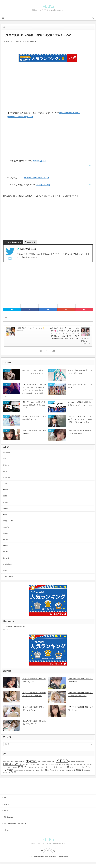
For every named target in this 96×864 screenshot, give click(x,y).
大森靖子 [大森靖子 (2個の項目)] (10, 770)
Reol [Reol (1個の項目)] (77, 761)
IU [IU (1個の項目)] (55, 761)
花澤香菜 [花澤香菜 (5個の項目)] (79, 769)
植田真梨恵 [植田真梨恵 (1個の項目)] (29, 770)
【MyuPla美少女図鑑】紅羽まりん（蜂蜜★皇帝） (80, 680)
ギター (5, 570)
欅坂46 (5, 533)
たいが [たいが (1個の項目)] (58, 764)
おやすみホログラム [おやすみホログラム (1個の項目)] (29, 764)
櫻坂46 (5, 514)
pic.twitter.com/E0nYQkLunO (20, 117)
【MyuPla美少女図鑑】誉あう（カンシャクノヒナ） (33, 708)
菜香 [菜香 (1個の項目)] (85, 770)
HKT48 (5, 496)
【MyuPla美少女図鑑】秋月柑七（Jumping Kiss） (34, 680)
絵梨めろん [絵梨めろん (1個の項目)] (69, 770)
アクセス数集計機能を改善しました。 (16, 626)
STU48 (5, 552)
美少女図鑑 (6, 452)
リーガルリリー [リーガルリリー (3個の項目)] (52, 767)
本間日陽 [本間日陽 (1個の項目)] (23, 770)
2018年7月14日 (39, 161)
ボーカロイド (7, 477)
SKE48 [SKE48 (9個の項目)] (8, 764)
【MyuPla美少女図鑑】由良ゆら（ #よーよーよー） (80, 708)
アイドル (6, 483)
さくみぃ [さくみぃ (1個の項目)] (53, 764)
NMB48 (5, 545)
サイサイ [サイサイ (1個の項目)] (87, 764)
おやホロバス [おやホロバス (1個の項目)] (40, 764)
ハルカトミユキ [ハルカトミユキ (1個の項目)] (34, 767)
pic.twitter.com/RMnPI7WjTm (36, 178)
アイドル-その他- (8, 521)
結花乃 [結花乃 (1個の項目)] (64, 770)
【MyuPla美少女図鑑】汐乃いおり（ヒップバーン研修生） (34, 694)
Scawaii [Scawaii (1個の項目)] (81, 761)
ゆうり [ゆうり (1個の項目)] (63, 764)
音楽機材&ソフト (8, 564)
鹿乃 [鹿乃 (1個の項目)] (15, 772)
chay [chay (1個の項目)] (39, 761)
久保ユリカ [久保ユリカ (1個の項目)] (63, 767)
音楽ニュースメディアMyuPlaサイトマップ (17, 823)
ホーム (6, 797)
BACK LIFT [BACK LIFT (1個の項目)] (21, 761)
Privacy (6, 810)
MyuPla (48, 6)
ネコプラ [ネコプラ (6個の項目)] (23, 767)
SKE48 (5, 508)
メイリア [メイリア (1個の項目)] (42, 767)
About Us (6, 804)
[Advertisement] (48, 786)
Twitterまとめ (7, 41)
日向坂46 (6, 502)
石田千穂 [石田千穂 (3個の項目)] (43, 770)
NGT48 (5, 490)
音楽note (6, 465)
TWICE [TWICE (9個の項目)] (18, 764)
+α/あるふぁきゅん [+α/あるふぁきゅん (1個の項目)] (9, 761)
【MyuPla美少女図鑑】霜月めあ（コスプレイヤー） (34, 722)
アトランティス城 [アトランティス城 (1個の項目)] (71, 764)
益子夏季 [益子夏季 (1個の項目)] (36, 770)
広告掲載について (9, 817)
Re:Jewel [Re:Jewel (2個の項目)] (71, 761)
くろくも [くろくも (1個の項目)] (47, 764)
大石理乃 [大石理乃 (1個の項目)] (17, 770)
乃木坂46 (6, 558)
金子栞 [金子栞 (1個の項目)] (11, 772)
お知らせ (6, 830)
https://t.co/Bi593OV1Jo (69, 113)
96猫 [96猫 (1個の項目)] (16, 761)
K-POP (5, 471)
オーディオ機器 (8, 576)
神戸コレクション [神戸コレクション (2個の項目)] (55, 770)
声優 (4, 459)
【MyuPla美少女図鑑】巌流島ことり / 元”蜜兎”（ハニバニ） (80, 694)
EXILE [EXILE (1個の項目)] (52, 761)
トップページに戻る (49, 351)
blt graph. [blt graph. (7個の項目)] (31, 761)
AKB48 (5, 539)
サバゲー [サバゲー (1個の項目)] (14, 767)
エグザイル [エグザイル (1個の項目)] (80, 764)
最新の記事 (31, 242)
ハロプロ (6, 527)
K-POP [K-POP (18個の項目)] (62, 761)
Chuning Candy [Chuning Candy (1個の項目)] (45, 761)
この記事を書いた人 (14, 242)
